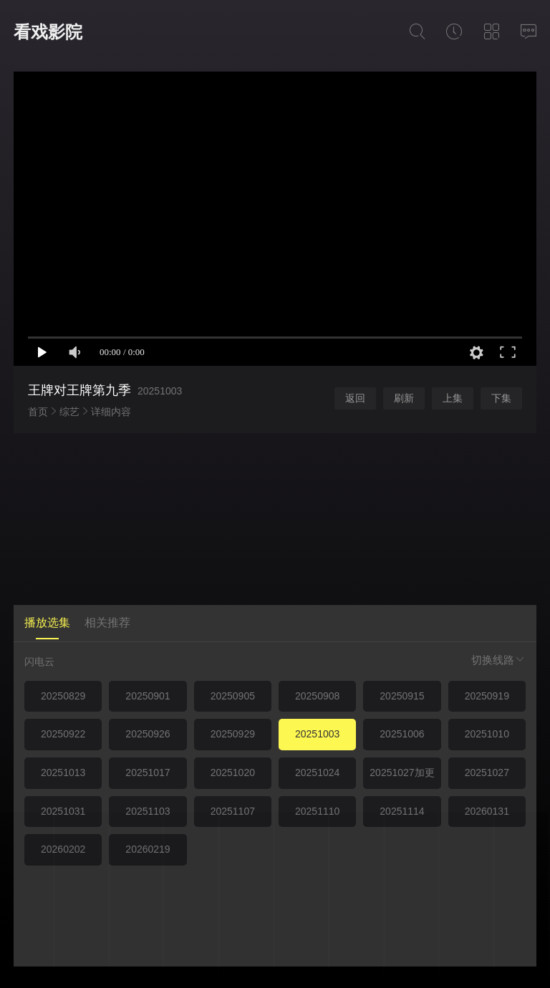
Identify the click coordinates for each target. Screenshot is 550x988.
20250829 (63, 696)
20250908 (317, 696)
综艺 (69, 411)
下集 (501, 398)
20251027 (487, 772)
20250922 (63, 734)
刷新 (404, 398)
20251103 (147, 811)
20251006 (402, 734)
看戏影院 (48, 32)
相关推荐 (107, 622)
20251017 (147, 772)
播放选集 (47, 622)
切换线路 (498, 660)
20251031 (63, 811)
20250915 (402, 696)
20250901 (147, 696)
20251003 (317, 734)
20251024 (317, 772)
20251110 (317, 811)
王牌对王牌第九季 (79, 390)
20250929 (233, 734)
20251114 (402, 811)
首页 (38, 411)
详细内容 (111, 411)
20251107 (233, 811)
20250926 (147, 734)
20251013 (63, 772)
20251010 (487, 734)
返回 (355, 398)
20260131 (487, 811)
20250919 (487, 696)
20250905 (233, 696)
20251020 (233, 772)
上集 (453, 398)
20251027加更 (402, 772)
